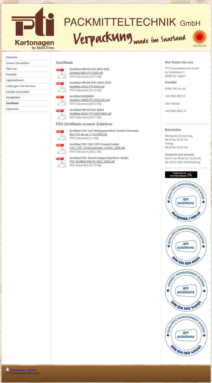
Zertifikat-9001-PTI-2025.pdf (86, 73)
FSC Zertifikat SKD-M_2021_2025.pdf (92, 161)
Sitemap (31, 370)
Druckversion (16, 370)
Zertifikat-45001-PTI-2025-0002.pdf (90, 113)
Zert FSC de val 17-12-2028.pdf (88, 134)
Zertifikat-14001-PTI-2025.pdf (87, 86)
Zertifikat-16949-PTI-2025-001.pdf (90, 100)
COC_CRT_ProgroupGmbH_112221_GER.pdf (97, 148)
